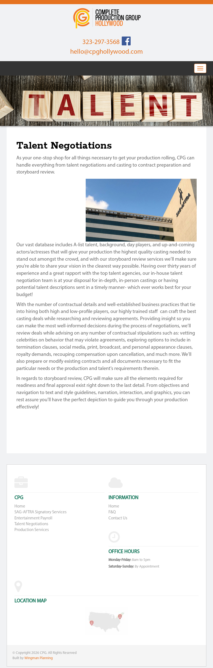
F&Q (112, 512)
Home (19, 506)
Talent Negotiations (31, 524)
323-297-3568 (101, 42)
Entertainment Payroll (33, 518)
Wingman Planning (38, 658)
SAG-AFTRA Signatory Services (40, 512)
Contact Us (117, 518)
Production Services (31, 530)
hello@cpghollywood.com (106, 52)
